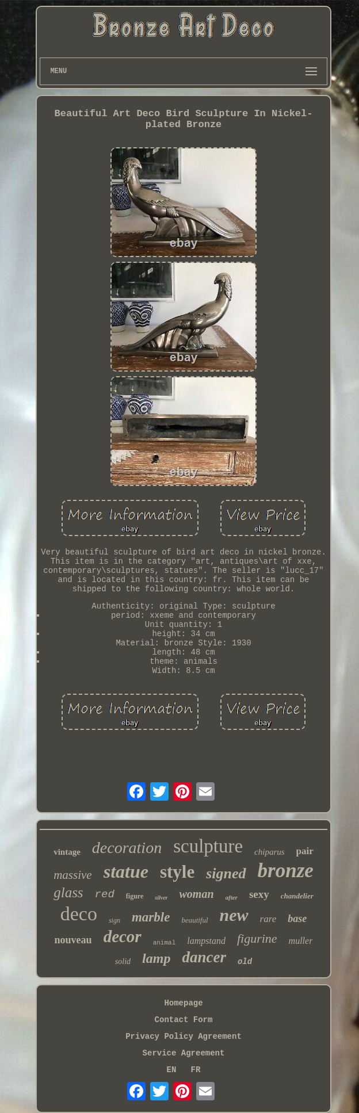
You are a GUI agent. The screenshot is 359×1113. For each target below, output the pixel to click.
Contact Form (184, 1019)
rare (268, 918)
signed (226, 873)
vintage (67, 851)
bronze (286, 870)
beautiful (194, 920)
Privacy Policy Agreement (183, 1036)
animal (164, 942)
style (177, 872)
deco (78, 913)
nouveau (73, 940)
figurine (257, 938)
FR (196, 1069)
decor (123, 936)
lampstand (206, 941)
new (234, 914)
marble (151, 917)
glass (68, 892)
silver (161, 897)
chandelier (297, 896)
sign (114, 920)
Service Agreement (184, 1053)
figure (134, 896)
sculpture (208, 846)
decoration (127, 847)
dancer (204, 957)
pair (305, 851)
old (245, 961)
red (104, 894)
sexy (259, 894)
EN (172, 1069)
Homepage (183, 1003)
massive (73, 875)
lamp (156, 958)
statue (126, 871)
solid (123, 961)
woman (196, 894)
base (297, 918)
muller (301, 941)
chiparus (269, 851)
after (232, 897)
